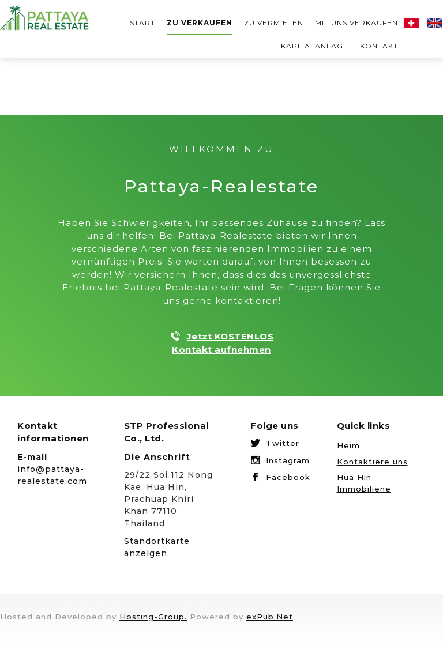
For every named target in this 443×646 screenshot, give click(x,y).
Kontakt (379, 45)
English (434, 23)
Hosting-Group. (153, 616)
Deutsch (411, 23)
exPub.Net (269, 616)
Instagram (288, 460)
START (142, 22)
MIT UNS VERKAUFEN (356, 22)
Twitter (282, 443)
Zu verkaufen (199, 22)
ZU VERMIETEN (273, 22)
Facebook (288, 477)
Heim (348, 445)
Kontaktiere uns (372, 461)
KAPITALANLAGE (314, 45)
